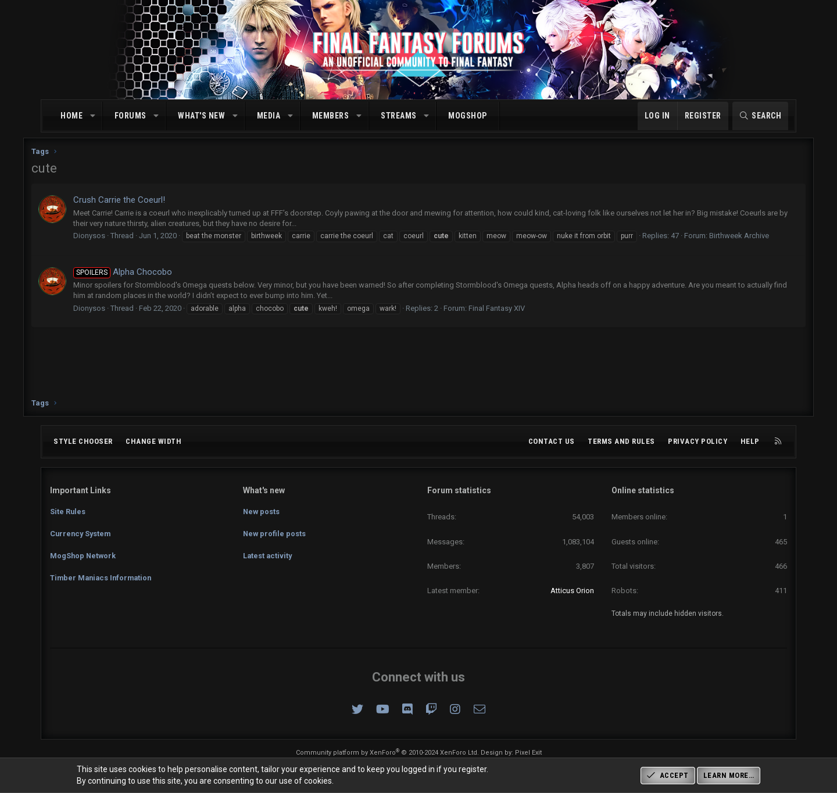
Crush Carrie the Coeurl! (138, 204)
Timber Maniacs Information (103, 573)
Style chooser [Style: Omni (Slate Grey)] (83, 441)
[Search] (760, 116)
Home (71, 115)
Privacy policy (697, 441)
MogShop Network (83, 552)
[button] (93, 116)
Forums (130, 115)
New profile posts (275, 531)
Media (269, 115)
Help (750, 441)
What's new (201, 115)
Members (330, 115)
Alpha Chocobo (141, 287)
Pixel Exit (528, 752)
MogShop (467, 115)
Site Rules (68, 509)
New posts (262, 509)
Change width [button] (153, 441)
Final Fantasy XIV (515, 323)
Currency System (81, 531)
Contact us (551, 441)
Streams (399, 115)
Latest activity (268, 552)
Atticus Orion (572, 590)
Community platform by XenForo (387, 752)
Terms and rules (621, 441)
